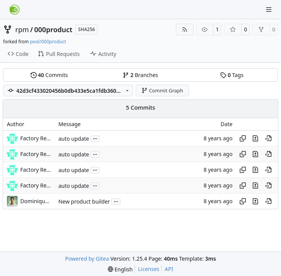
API (169, 269)
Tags (232, 75)
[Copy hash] (243, 138)
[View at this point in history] (268, 138)
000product (53, 29)
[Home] (14, 9)
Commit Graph (162, 90)
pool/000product (48, 41)
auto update (73, 138)
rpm (22, 29)
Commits (49, 75)
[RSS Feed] (184, 29)
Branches (140, 75)
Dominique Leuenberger (35, 201)
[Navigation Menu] (269, 9)
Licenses (148, 269)
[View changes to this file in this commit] (255, 138)
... (95, 138)
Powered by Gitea (87, 258)
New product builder (84, 201)
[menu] (120, 269)
